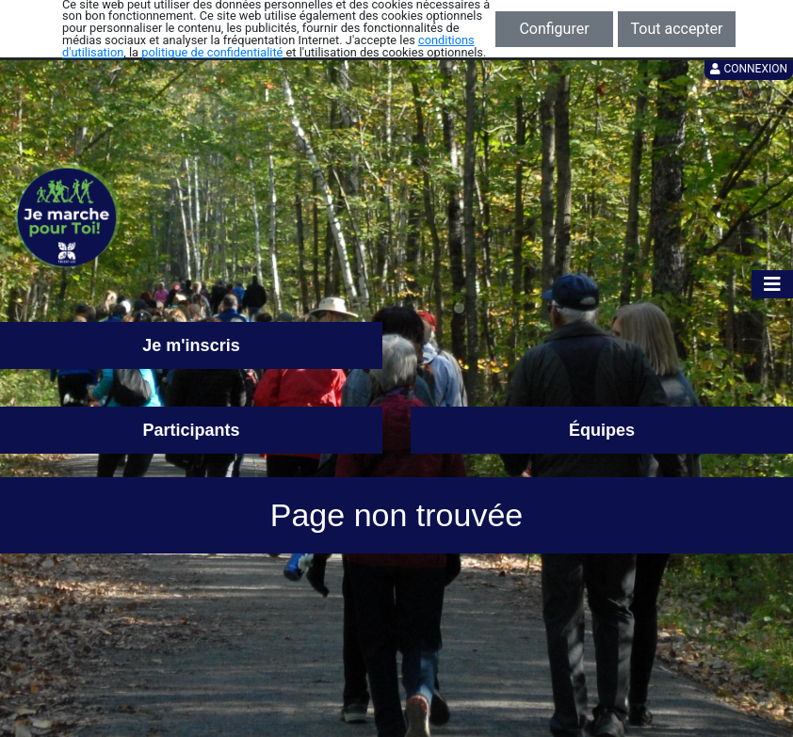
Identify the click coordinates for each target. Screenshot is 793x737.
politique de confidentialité (212, 52)
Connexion (748, 68)
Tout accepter (677, 29)
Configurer (554, 29)
